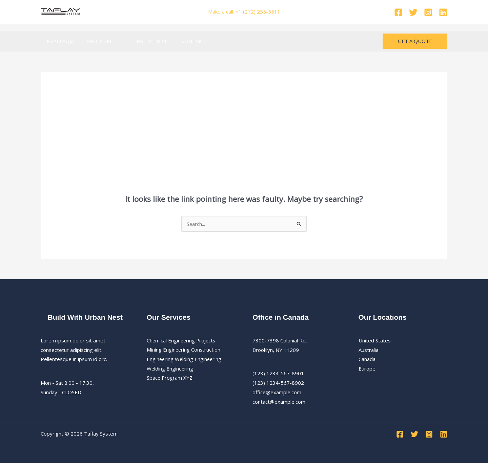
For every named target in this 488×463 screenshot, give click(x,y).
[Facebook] (398, 12)
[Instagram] (428, 12)
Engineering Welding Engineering (185, 359)
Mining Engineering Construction (184, 349)
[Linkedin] (443, 12)
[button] (117, 41)
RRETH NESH (147, 41)
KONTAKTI (186, 41)
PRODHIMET (102, 41)
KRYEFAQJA (59, 41)
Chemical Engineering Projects (182, 340)
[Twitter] (413, 12)
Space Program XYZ (170, 378)
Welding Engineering (170, 368)
